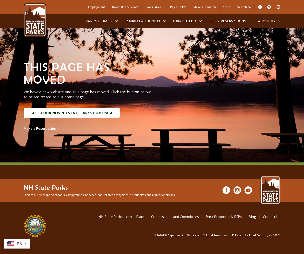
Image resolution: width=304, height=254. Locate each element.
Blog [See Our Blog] (252, 216)
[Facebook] (260, 7)
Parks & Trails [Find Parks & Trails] (99, 21)
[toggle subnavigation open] (116, 21)
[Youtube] (278, 7)
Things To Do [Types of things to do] (184, 21)
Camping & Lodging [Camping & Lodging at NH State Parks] (142, 21)
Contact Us (271, 216)
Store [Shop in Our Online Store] (226, 7)
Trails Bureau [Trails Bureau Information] (154, 7)
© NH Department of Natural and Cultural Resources (216, 235)
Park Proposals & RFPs (224, 216)
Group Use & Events (125, 7)
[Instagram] (269, 7)
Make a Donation (204, 7)
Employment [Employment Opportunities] (96, 7)
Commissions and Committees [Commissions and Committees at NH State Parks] (175, 216)
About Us (266, 21)
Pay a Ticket (178, 7)
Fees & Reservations (227, 21)
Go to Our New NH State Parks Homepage (71, 113)
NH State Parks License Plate (121, 216)
